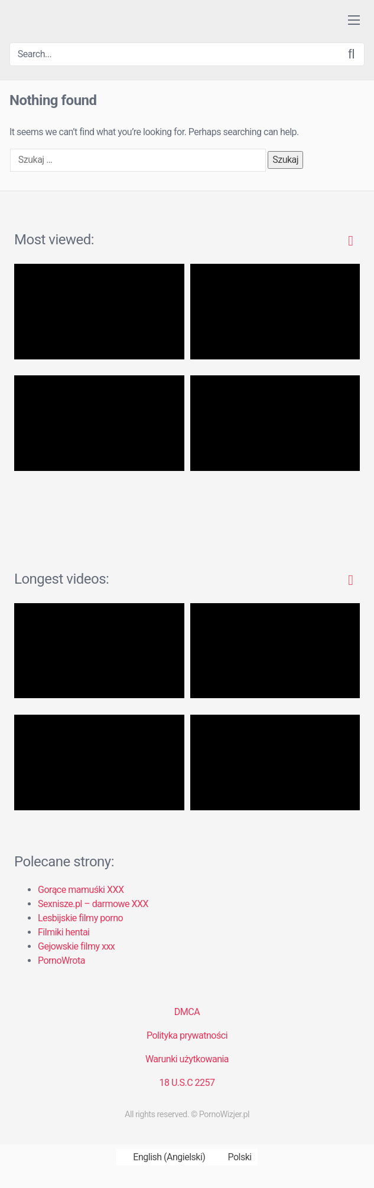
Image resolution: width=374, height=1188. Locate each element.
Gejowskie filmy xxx (76, 946)
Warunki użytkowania (187, 1059)
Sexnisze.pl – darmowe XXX (93, 903)
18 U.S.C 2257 (186, 1082)
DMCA (187, 1011)
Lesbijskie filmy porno (80, 918)
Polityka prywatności (187, 1035)
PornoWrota (61, 960)
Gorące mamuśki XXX (81, 889)
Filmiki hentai (63, 932)
